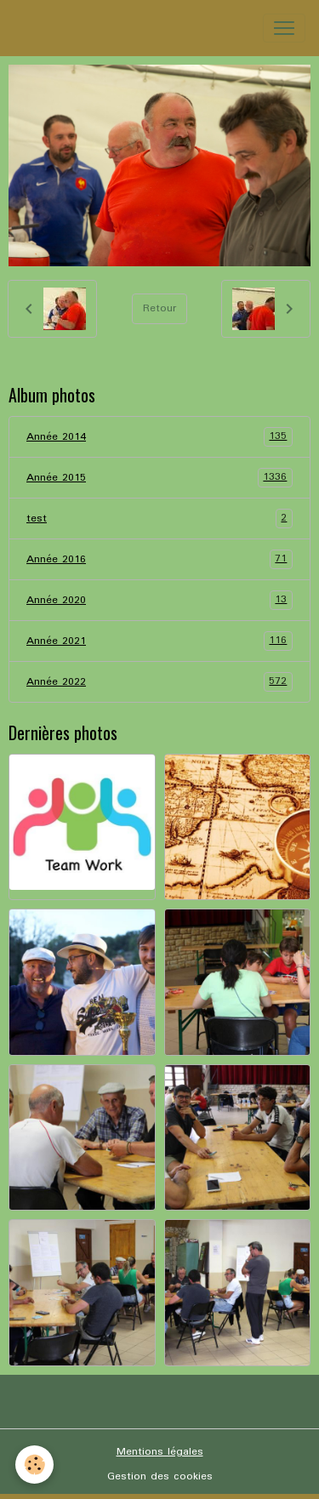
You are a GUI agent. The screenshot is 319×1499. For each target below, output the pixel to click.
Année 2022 (159, 682)
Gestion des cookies (160, 1476)
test (159, 518)
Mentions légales (160, 1452)
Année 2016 (159, 559)
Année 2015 (159, 477)
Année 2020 (159, 600)
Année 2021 (159, 641)
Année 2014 (159, 437)
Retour (159, 308)
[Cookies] (34, 1464)
